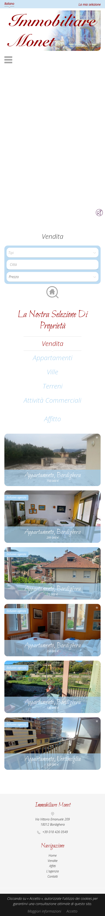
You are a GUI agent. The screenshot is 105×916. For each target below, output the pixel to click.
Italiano (9, 4)
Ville (52, 371)
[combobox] (52, 265)
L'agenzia (52, 871)
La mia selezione (90, 4)
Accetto (71, 911)
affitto (52, 418)
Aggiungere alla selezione (96, 437)
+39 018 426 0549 (55, 832)
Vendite (53, 861)
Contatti (52, 876)
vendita (52, 343)
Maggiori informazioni (44, 911)
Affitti (52, 866)
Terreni (53, 386)
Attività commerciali (52, 400)
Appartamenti (52, 357)
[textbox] (53, 264)
